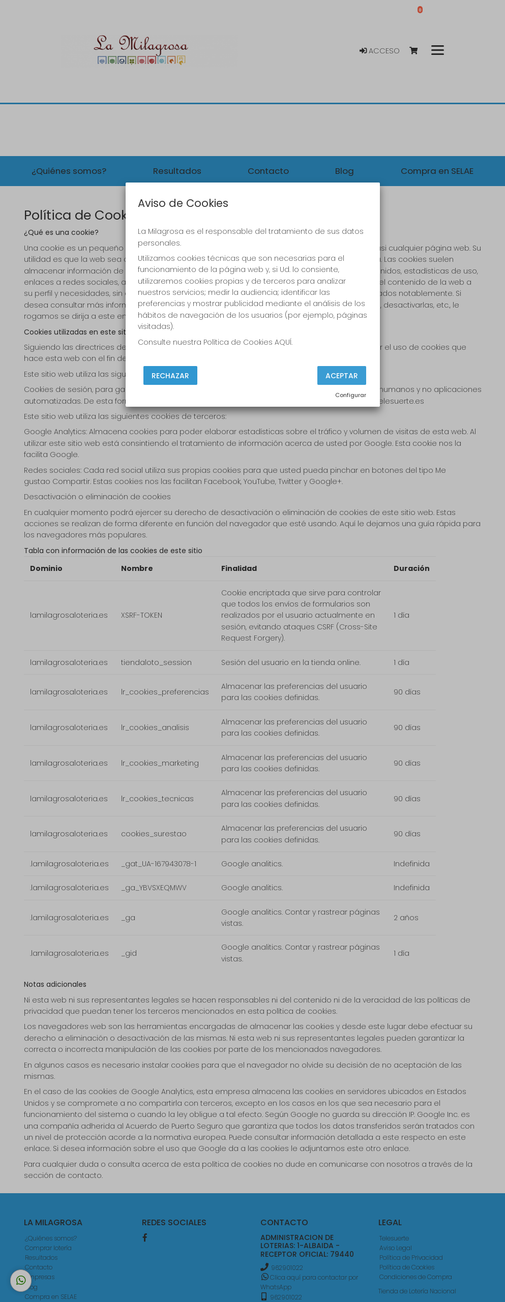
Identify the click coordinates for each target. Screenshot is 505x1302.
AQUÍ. (283, 342)
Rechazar (170, 376)
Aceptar (341, 376)
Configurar (350, 395)
